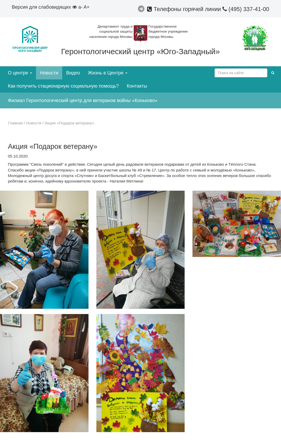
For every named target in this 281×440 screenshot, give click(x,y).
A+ (87, 7)
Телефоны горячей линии (184, 9)
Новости (49, 72)
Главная (15, 123)
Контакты (137, 86)
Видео (73, 72)
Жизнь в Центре (107, 72)
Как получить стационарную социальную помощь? (63, 86)
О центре (20, 72)
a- (80, 7)
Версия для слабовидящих (44, 7)
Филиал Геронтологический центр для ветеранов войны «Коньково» (83, 100)
